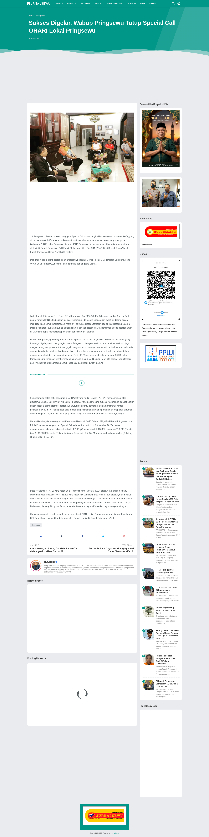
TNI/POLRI (131, 3)
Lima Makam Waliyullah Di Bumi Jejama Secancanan (166, 590)
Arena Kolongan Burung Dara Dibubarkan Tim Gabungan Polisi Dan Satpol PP (54, 550)
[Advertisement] (104, 78)
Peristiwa (98, 3)
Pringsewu (36, 525)
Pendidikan (85, 3)
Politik (142, 3)
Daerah (70, 3)
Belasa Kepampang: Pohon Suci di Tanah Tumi (165, 610)
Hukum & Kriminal (114, 3)
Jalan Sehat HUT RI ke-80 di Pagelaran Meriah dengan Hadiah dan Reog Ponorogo (167, 523)
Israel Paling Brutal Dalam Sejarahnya (165, 571)
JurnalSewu (115, 833)
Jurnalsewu (39, 3)
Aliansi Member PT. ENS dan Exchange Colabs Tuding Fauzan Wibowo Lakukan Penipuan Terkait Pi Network (167, 473)
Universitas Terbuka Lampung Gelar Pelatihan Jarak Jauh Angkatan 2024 (166, 548)
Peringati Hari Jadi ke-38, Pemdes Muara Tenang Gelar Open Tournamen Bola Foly (168, 634)
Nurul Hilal (49, 561)
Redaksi (152, 3)
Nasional (59, 3)
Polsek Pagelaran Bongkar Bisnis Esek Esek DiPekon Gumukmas (165, 659)
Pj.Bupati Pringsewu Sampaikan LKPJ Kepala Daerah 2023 (167, 684)
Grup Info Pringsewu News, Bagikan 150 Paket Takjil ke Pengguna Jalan (167, 499)
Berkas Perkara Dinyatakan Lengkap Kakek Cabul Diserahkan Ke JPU (111, 550)
